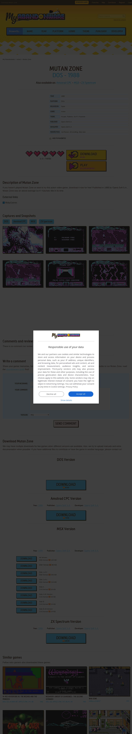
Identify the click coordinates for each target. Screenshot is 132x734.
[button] (66, 400)
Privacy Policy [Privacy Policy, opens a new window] (72, 386)
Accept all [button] (80, 394)
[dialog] (66, 366)
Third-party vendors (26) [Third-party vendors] (64, 369)
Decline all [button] (51, 394)
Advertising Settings (55, 383)
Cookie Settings (58, 386)
